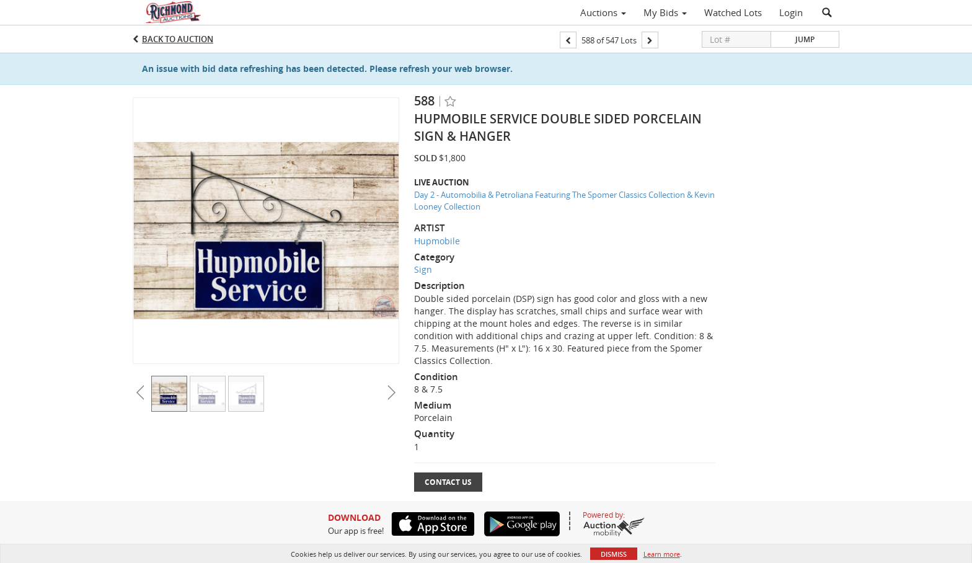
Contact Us (448, 482)
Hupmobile (437, 241)
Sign (423, 269)
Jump (805, 39)
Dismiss (614, 554)
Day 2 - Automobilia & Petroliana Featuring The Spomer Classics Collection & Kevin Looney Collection (564, 200)
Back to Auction (177, 39)
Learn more (661, 554)
